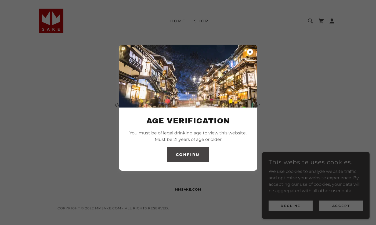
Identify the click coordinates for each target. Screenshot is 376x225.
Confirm (188, 154)
